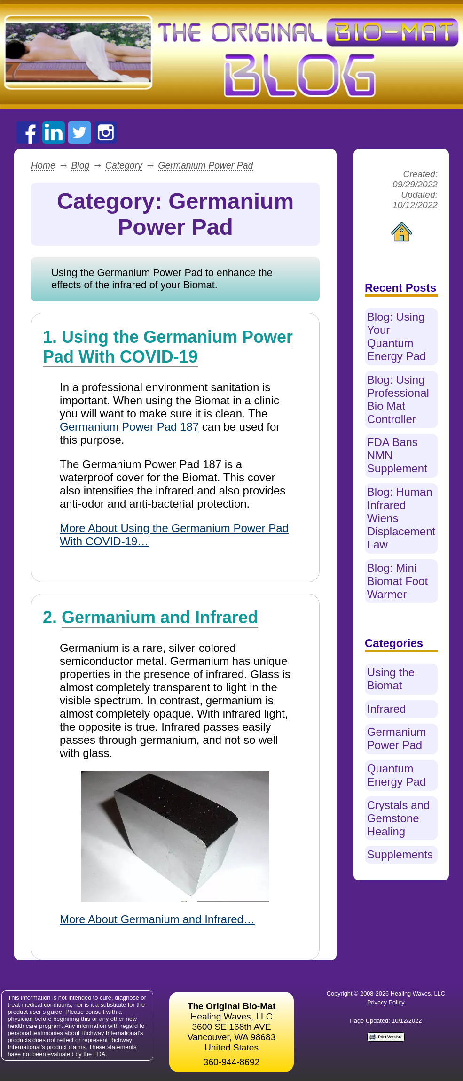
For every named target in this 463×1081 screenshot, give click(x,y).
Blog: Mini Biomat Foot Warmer (397, 581)
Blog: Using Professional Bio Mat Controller (398, 399)
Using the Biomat (391, 679)
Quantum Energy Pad (396, 775)
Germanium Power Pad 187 (129, 426)
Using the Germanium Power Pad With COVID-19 (168, 346)
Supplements (400, 854)
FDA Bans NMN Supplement (397, 455)
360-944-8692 (232, 1062)
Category (123, 165)
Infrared (386, 709)
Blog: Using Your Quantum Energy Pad (396, 336)
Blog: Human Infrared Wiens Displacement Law (401, 518)
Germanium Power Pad (205, 165)
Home (43, 165)
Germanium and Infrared (160, 617)
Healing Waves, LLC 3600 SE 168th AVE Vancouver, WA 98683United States (232, 1026)
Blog (80, 165)
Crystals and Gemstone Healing (398, 818)
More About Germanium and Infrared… (157, 919)
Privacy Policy (386, 1002)
